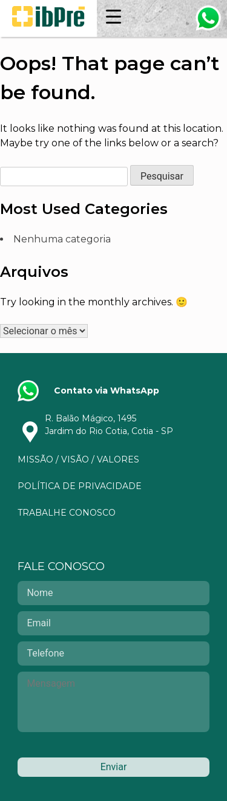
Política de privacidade (80, 486)
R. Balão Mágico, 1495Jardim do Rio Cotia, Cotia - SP (109, 424)
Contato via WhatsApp (106, 390)
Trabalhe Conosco (67, 512)
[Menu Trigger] (113, 16)
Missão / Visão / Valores (78, 459)
